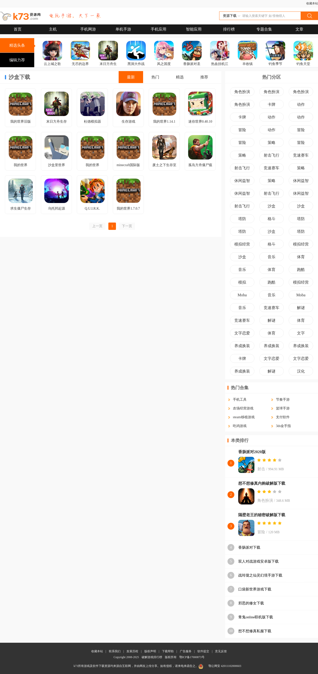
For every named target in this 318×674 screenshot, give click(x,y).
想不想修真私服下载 (254, 631)
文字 (301, 333)
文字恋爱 (242, 333)
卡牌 (271, 104)
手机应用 (158, 29)
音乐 (271, 257)
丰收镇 (247, 64)
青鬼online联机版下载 (255, 617)
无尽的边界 (80, 64)
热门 (155, 77)
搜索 (309, 16)
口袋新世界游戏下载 (254, 589)
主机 (53, 29)
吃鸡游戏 (240, 426)
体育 (301, 257)
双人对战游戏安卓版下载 (258, 561)
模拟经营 (242, 244)
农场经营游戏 (243, 408)
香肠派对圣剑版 (191, 67)
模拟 (242, 282)
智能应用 (194, 29)
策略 (271, 142)
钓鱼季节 (275, 64)
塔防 (242, 219)
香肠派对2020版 (252, 452)
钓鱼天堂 (303, 64)
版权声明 (150, 651)
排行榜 (229, 29)
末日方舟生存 (108, 67)
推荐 (204, 77)
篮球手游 (283, 408)
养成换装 (242, 346)
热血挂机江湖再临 (219, 67)
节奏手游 (283, 399)
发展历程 (132, 651)
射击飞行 (271, 155)
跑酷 (301, 269)
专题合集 (264, 29)
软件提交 (203, 651)
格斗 (271, 219)
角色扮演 (242, 92)
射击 (261, 469)
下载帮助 (168, 651)
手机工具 (240, 399)
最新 (131, 77)
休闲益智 (242, 181)
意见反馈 (221, 651)
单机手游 (123, 29)
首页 (18, 29)
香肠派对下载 (249, 547)
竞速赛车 (301, 155)
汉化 (301, 371)
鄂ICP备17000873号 (191, 657)
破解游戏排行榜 (152, 657)
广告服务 (186, 651)
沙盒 (271, 206)
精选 (180, 77)
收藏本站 (312, 3)
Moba (242, 295)
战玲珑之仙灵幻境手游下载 (260, 575)
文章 (299, 29)
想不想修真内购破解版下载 (261, 483)
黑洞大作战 (136, 64)
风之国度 (164, 64)
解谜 (301, 308)
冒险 (242, 130)
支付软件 (283, 417)
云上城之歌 (52, 64)
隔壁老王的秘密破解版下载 (261, 515)
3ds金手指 (283, 426)
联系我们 (115, 651)
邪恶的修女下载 (251, 603)
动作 (301, 104)
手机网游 (88, 29)
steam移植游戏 (244, 417)
